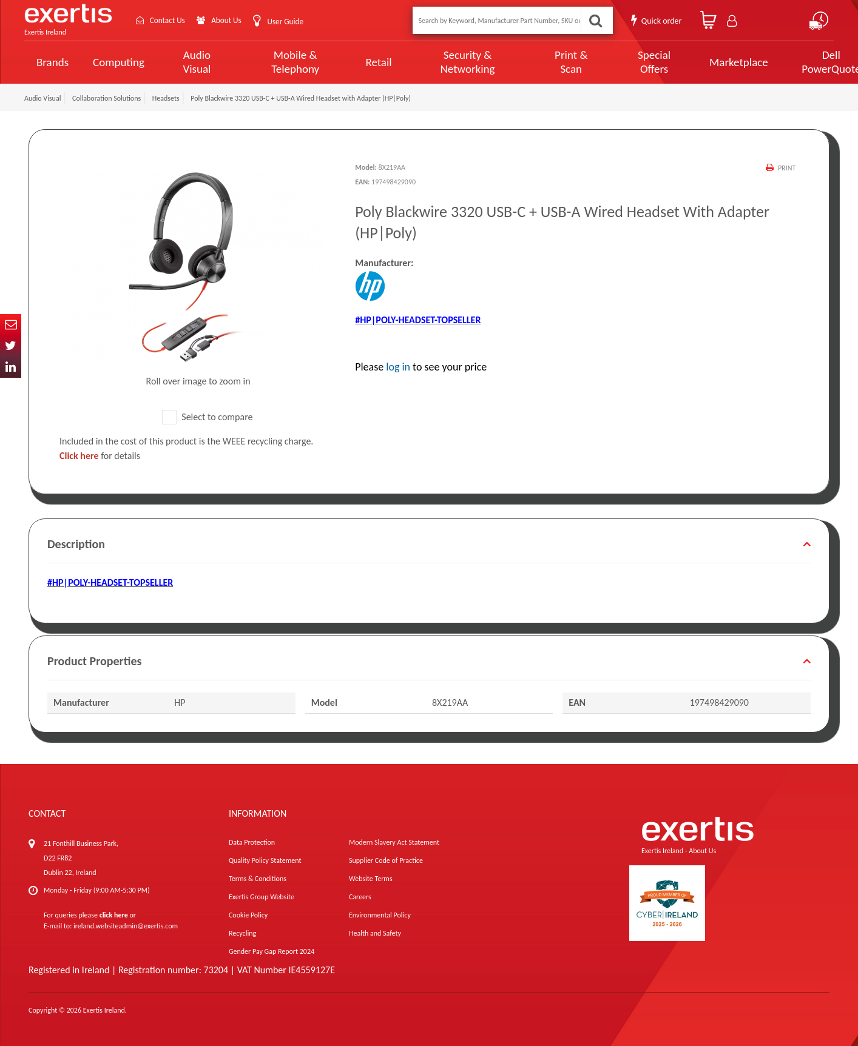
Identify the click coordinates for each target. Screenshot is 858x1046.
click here (114, 915)
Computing (118, 62)
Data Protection (252, 842)
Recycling (242, 933)
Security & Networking (446, 62)
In (10, 367)
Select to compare (207, 417)
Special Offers (617, 62)
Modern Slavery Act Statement (394, 842)
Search (594, 20)
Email (10, 324)
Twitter (10, 346)
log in (398, 367)
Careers (360, 897)
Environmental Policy (380, 915)
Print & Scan (541, 62)
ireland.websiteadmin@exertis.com (125, 926)
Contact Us (170, 20)
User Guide (293, 21)
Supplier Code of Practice (386, 860)
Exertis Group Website (261, 897)
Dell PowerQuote (786, 62)
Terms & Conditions (257, 878)
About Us (232, 20)
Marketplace (698, 62)
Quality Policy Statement (265, 860)
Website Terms (371, 878)
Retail (363, 62)
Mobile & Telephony (284, 62)
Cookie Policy (248, 915)
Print (787, 168)
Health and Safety (375, 933)
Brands (52, 62)
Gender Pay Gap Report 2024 (271, 951)
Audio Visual (194, 62)
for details (99, 455)
